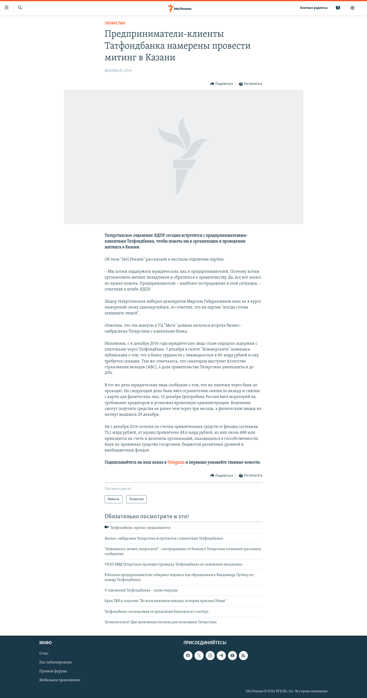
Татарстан (115, 23)
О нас (43, 653)
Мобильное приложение (60, 680)
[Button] (221, 84)
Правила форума (53, 671)
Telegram (175, 462)
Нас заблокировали (55, 662)
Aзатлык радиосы (314, 8)
